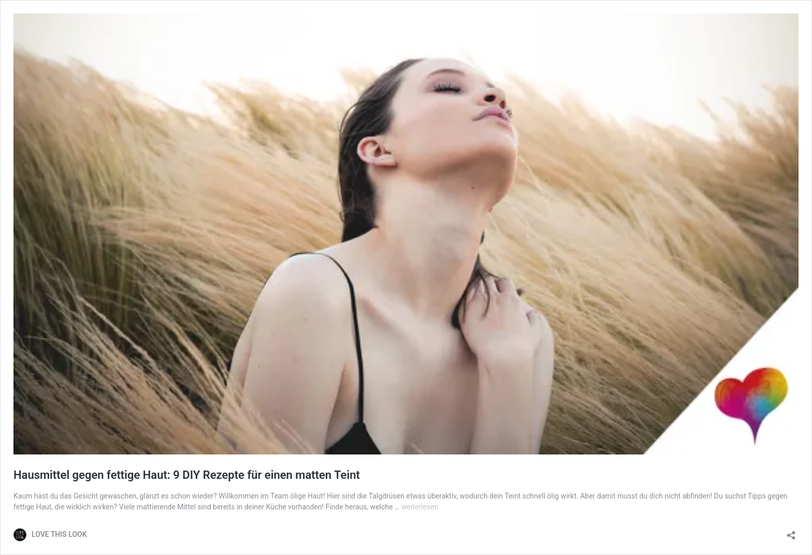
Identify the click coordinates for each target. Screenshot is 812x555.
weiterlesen (419, 507)
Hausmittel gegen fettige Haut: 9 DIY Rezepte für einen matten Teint (186, 474)
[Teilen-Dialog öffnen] (791, 532)
